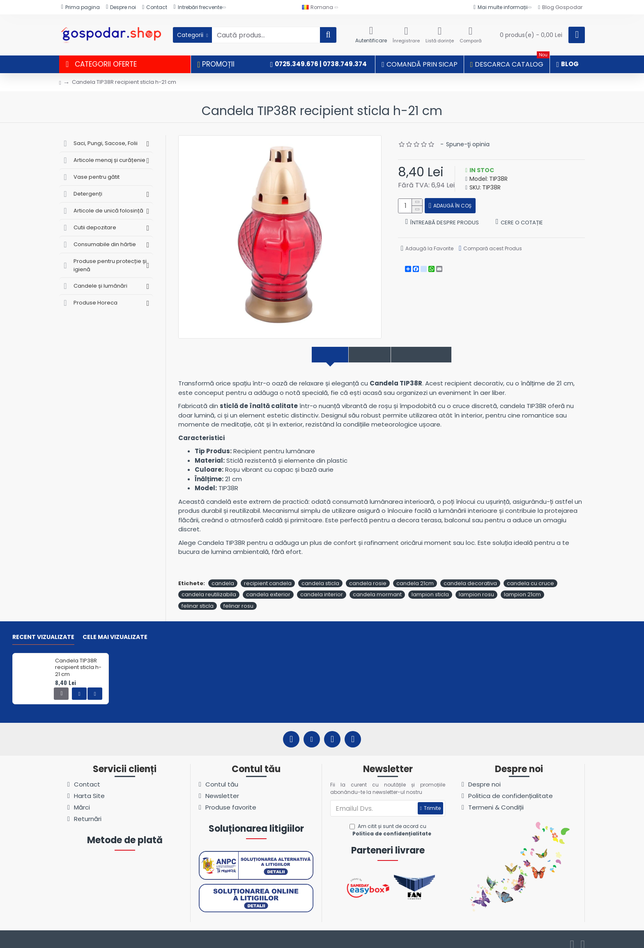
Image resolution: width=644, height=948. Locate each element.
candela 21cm (415, 574)
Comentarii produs (432, 355)
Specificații (364, 355)
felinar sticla (198, 597)
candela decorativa (470, 574)
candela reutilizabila (209, 586)
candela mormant (377, 586)
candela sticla (320, 574)
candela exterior (268, 586)
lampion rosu (476, 586)
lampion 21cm (522, 586)
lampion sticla (430, 586)
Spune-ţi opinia (468, 144)
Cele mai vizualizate (115, 628)
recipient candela (268, 574)
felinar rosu (238, 597)
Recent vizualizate (43, 628)
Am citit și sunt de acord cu (391, 821)
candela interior (321, 586)
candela (223, 574)
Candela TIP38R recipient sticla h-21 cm (78, 658)
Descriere (314, 355)
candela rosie (367, 574)
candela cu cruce (530, 574)
